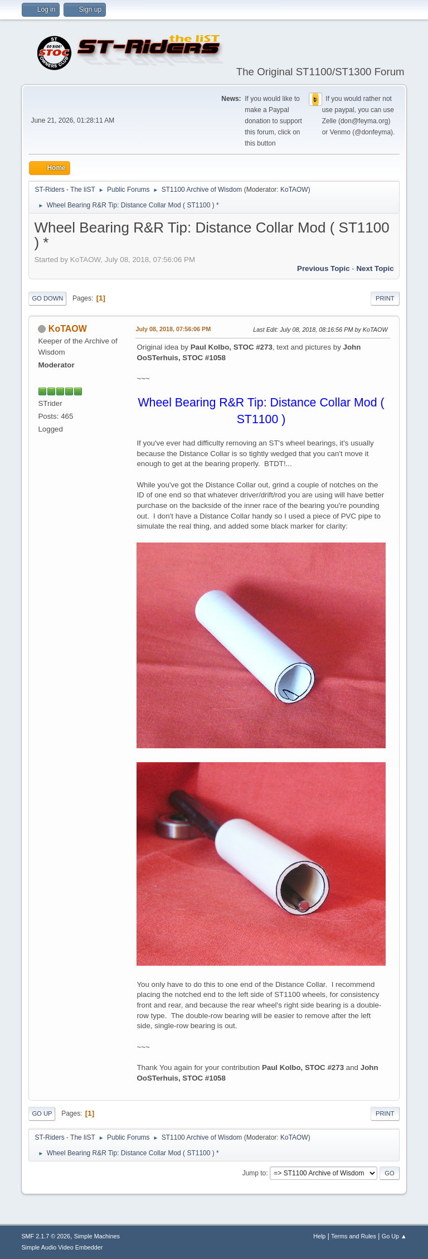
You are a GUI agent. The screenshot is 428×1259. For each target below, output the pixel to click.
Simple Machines (97, 1236)
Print (385, 298)
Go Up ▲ (394, 1236)
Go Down (47, 298)
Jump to (254, 1173)
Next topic (374, 268)
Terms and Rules (353, 1236)
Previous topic (323, 268)
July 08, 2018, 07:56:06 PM (173, 329)
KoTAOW (294, 189)
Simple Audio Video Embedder (62, 1247)
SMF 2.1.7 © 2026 (45, 1236)
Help (319, 1236)
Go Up (42, 1113)
